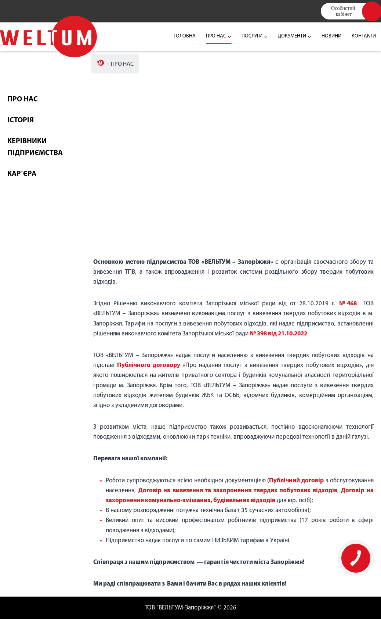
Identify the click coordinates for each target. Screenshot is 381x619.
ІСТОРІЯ (20, 120)
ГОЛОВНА (185, 36)
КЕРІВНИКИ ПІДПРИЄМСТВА (35, 147)
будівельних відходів (244, 500)
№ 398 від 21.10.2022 (278, 334)
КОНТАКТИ (364, 36)
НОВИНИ (331, 36)
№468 (348, 303)
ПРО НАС (22, 99)
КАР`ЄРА (21, 174)
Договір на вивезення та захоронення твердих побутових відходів (237, 490)
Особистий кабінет (343, 11)
